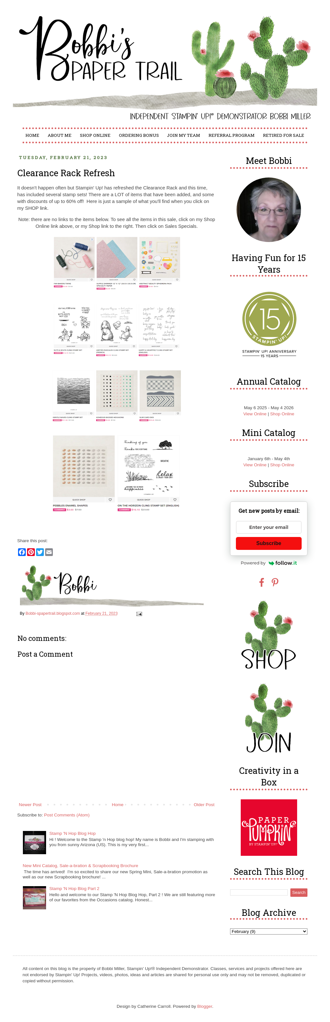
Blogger (204, 1006)
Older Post (204, 804)
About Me (60, 135)
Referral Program (232, 135)
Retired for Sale (283, 135)
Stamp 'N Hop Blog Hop (72, 833)
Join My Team (183, 135)
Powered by (269, 562)
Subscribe (268, 543)
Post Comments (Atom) (67, 815)
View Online (255, 413)
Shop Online (95, 135)
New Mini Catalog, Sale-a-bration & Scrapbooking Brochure (80, 865)
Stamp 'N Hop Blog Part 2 (74, 888)
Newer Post (30, 804)
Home (32, 135)
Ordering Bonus (139, 135)
